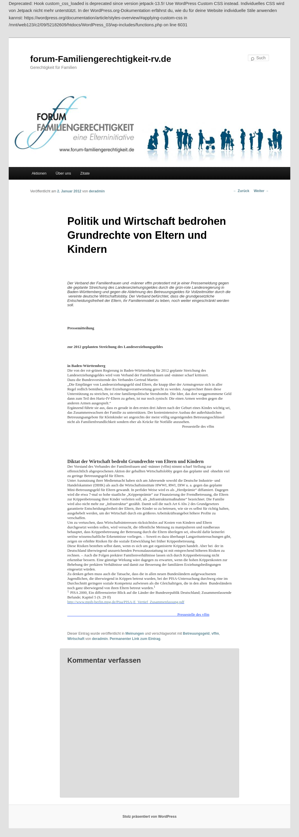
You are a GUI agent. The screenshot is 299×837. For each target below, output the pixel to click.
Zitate (85, 173)
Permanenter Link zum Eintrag (135, 639)
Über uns (63, 173)
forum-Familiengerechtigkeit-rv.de (100, 59)
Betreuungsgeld (196, 633)
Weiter (261, 191)
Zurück (241, 191)
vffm (215, 633)
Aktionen (39, 173)
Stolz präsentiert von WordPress (149, 817)
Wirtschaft (75, 639)
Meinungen (135, 633)
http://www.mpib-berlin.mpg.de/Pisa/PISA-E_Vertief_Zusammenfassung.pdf (125, 602)
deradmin (97, 191)
